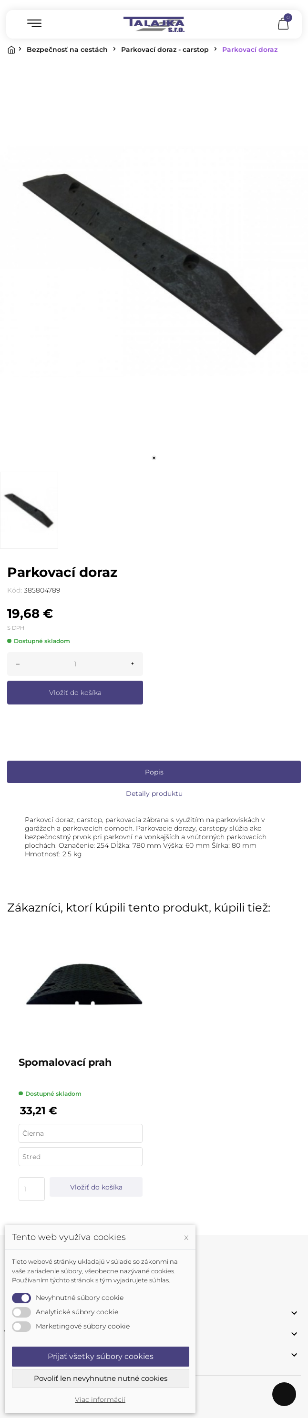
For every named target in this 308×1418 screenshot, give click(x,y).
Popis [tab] (154, 772)
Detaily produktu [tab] (154, 793)
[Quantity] (32, 1189)
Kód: (14, 590)
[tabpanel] (154, 262)
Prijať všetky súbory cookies (101, 1356)
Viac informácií (100, 1399)
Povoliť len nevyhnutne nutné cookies (100, 1378)
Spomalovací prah (65, 1062)
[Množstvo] (75, 664)
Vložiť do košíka (75, 692)
